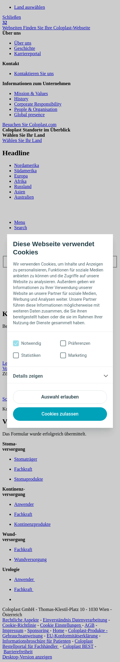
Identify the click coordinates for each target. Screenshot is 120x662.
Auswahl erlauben (60, 397)
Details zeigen (28, 376)
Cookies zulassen (60, 414)
